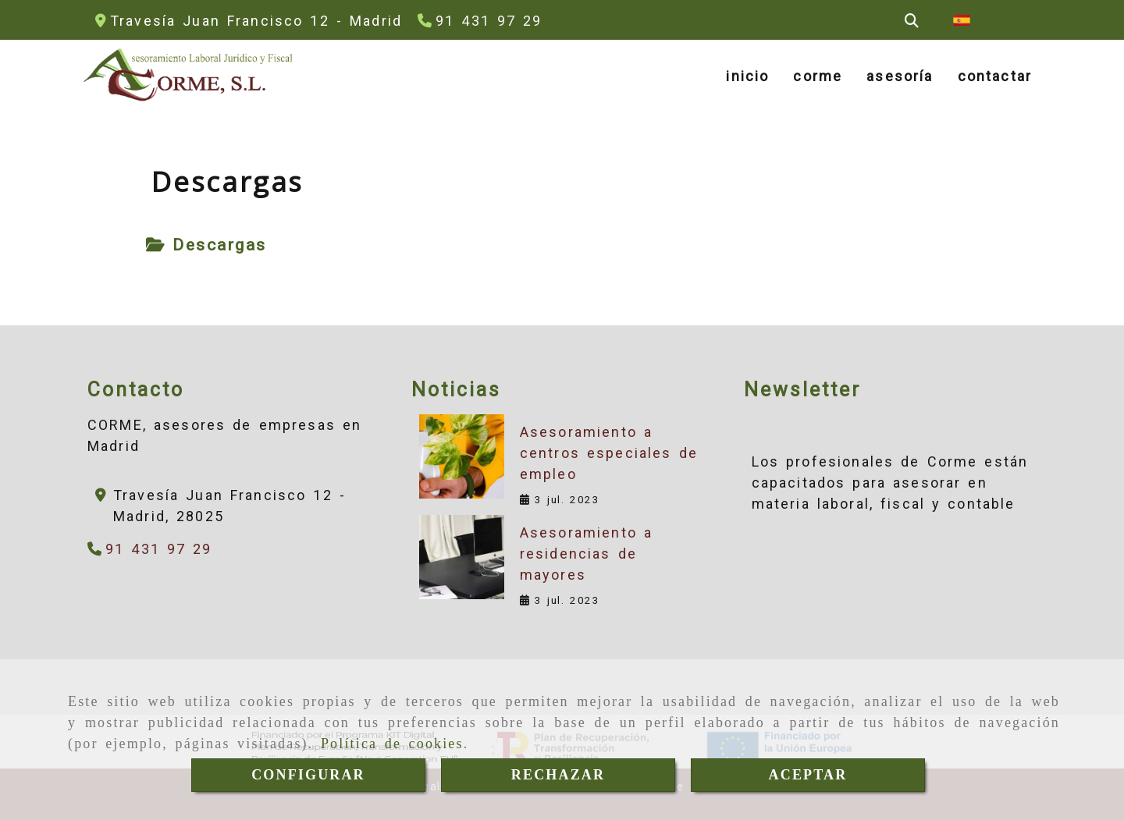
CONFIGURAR (308, 775)
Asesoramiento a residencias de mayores (586, 553)
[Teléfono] (480, 20)
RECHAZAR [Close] (558, 775)
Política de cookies (392, 743)
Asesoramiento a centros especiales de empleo (609, 453)
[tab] (206, 246)
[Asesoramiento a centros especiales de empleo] (461, 456)
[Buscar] (912, 20)
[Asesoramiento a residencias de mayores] (461, 557)
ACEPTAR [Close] (808, 775)
